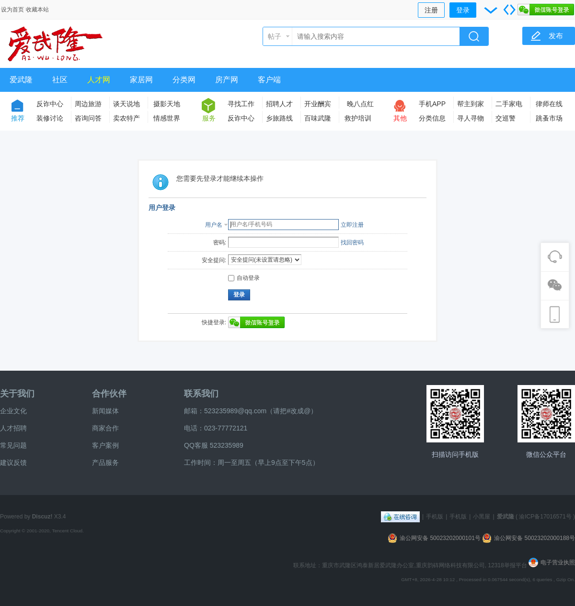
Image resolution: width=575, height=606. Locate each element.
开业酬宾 (317, 104)
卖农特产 (126, 118)
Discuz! (42, 516)
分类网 (184, 80)
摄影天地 (166, 104)
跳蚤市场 (549, 118)
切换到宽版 (509, 9)
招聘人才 (279, 104)
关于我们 (17, 393)
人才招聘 (13, 428)
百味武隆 (317, 118)
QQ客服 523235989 (213, 445)
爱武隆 (21, 80)
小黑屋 (481, 516)
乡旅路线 (279, 118)
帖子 (274, 36)
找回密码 (352, 242)
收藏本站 (37, 9)
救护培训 (358, 118)
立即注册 (352, 224)
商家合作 (105, 428)
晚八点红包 (360, 105)
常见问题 (13, 445)
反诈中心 (49, 104)
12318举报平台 (508, 565)
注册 (431, 10)
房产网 (226, 80)
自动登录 (244, 278)
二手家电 (508, 104)
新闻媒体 (105, 411)
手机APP (432, 104)
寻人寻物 (470, 118)
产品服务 (105, 462)
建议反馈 (13, 462)
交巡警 (505, 118)
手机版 (434, 516)
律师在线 (549, 104)
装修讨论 (49, 118)
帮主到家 (470, 104)
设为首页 (12, 9)
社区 (60, 80)
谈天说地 (126, 104)
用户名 (213, 224)
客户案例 (105, 445)
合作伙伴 (109, 393)
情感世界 (166, 118)
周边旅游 (88, 104)
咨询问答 (88, 118)
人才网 (98, 80)
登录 (463, 10)
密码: (219, 242)
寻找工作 (241, 104)
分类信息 (432, 118)
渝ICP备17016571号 (545, 516)
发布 (556, 36)
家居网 (141, 80)
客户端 (269, 80)
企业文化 (13, 411)
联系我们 (201, 393)
